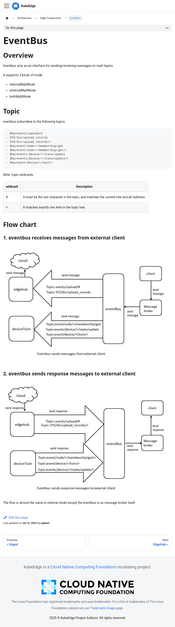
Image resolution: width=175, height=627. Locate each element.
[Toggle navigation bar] (6, 6)
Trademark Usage (102, 608)
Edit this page (15, 517)
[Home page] (7, 18)
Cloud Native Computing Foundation (83, 567)
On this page (15, 28)
